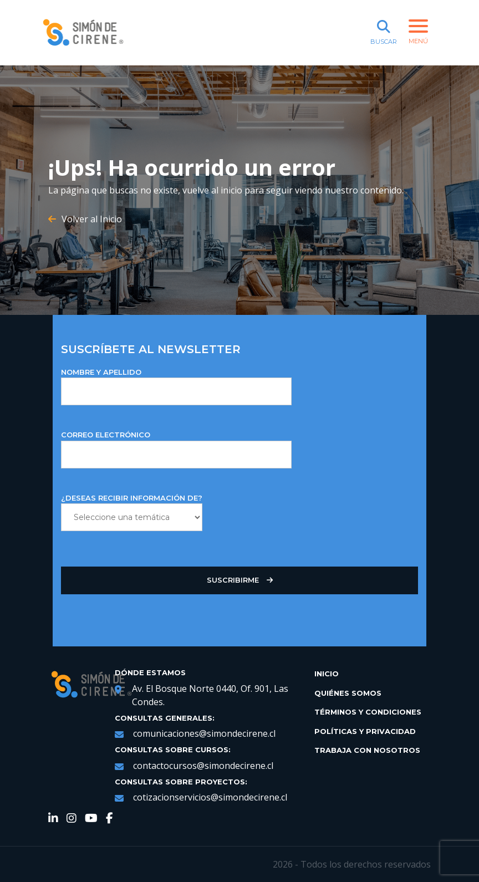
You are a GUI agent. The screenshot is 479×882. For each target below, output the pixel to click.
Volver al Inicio (85, 219)
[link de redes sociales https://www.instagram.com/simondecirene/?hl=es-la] (72, 819)
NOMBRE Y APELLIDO (176, 387)
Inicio (326, 673)
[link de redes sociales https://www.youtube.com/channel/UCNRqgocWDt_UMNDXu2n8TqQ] (91, 819)
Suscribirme (240, 580)
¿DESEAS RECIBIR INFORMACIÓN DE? (131, 512)
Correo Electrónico (176, 449)
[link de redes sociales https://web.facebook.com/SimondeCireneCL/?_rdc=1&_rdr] (109, 819)
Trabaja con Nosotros (367, 750)
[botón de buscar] (383, 33)
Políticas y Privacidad (365, 731)
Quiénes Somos (347, 693)
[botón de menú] (419, 32)
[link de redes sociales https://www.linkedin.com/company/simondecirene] (53, 819)
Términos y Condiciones (367, 711)
